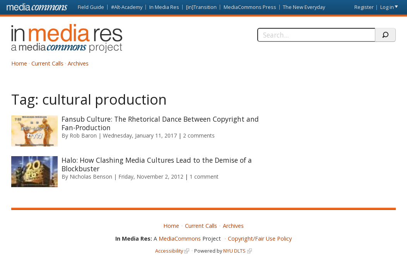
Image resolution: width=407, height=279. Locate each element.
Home (19, 63)
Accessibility (169, 250)
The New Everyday (304, 6)
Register (364, 6)
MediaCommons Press (250, 6)
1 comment (204, 176)
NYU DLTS (234, 250)
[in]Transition (201, 6)
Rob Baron (83, 135)
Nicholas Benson (91, 176)
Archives (78, 63)
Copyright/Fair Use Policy (260, 238)
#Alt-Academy (126, 6)
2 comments (199, 135)
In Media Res (164, 6)
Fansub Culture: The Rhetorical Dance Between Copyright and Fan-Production (160, 123)
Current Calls (47, 63)
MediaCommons (180, 238)
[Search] (316, 35)
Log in (387, 6)
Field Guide (91, 6)
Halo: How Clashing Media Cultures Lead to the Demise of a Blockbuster (157, 164)
